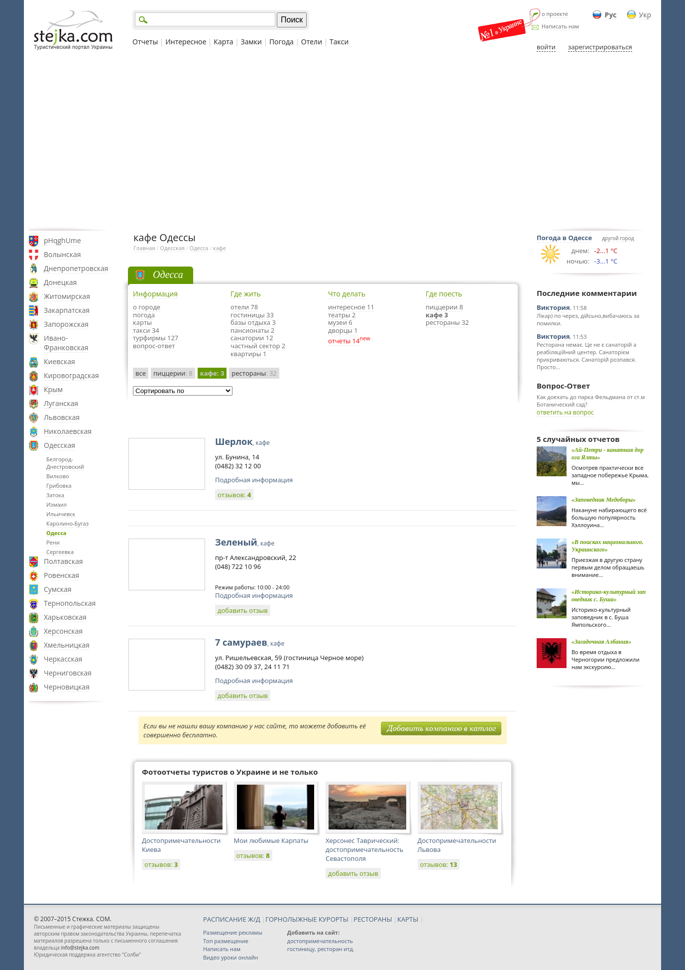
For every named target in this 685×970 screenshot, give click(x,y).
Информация (155, 293)
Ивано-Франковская (66, 342)
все (140, 373)
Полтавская (63, 561)
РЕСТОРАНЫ (372, 919)
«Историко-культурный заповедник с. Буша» (608, 595)
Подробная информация (254, 479)
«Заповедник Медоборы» (603, 499)
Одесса (56, 533)
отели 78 (244, 306)
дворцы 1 (343, 330)
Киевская (59, 361)
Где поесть (444, 293)
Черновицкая (67, 687)
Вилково (57, 476)
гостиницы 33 (252, 314)
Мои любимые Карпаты (271, 840)
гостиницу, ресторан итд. (320, 949)
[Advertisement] (342, 141)
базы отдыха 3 (253, 322)
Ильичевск (60, 514)
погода (144, 314)
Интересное (185, 41)
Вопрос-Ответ (563, 386)
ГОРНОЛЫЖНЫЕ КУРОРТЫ (306, 919)
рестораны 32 (447, 322)
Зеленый (244, 542)
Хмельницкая (67, 645)
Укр (645, 14)
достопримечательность (320, 941)
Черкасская (63, 659)
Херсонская (63, 631)
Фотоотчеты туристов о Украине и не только (230, 772)
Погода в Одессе (564, 237)
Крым (53, 389)
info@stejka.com (80, 947)
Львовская (62, 417)
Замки (251, 41)
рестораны (253, 373)
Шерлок (242, 441)
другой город (618, 238)
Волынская (62, 254)
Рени (53, 542)
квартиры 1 (248, 353)
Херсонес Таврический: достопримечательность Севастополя (364, 849)
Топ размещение (225, 941)
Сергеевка (60, 551)
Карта (223, 41)
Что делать (346, 293)
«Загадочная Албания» (601, 641)
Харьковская (65, 617)
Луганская (61, 403)
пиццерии (173, 373)
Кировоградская (71, 375)
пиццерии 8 (444, 306)
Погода (281, 41)
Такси (339, 41)
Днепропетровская (76, 268)
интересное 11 (351, 306)
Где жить (245, 293)
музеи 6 (340, 322)
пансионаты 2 (252, 330)
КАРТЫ (407, 919)
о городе (146, 306)
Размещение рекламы (232, 932)
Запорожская (66, 324)
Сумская (58, 589)
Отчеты (145, 41)
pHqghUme (62, 240)
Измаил (56, 504)
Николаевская (68, 431)
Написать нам (560, 26)
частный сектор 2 (257, 345)
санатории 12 (251, 337)
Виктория (553, 307)
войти (546, 46)
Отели (311, 41)
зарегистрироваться (600, 46)
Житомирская (67, 296)
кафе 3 (437, 314)
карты (142, 322)
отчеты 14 (343, 340)
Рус (611, 14)
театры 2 (342, 314)
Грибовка (59, 485)
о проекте (555, 13)
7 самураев (249, 642)
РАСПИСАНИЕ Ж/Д (231, 919)
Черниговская (68, 673)
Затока (55, 495)
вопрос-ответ (154, 345)
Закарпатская (67, 310)
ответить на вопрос (565, 412)
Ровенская (61, 575)
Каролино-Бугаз (67, 523)
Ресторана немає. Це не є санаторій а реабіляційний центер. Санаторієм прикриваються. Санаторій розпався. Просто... (586, 356)
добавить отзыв (243, 610)
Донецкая (60, 282)
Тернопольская (70, 603)
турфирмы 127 (155, 337)
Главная (144, 248)
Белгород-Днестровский (65, 462)
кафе (219, 248)
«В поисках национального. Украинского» (607, 546)
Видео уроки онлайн (230, 957)
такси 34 (146, 330)
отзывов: (234, 494)
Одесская (59, 445)
